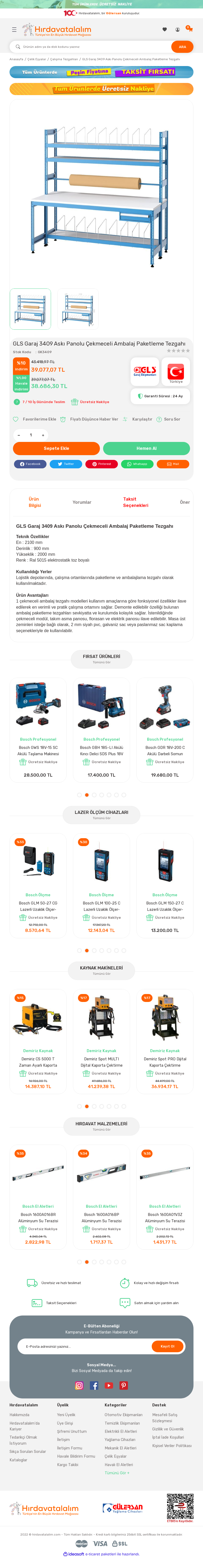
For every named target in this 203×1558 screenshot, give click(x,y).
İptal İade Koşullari (168, 1437)
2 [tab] (87, 795)
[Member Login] (178, 29)
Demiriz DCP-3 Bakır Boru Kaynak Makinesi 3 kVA (38, 1062)
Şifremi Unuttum (72, 1431)
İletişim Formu (69, 1448)
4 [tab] (101, 795)
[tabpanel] (38, 730)
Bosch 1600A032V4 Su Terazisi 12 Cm (165, 1217)
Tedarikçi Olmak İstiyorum (23, 1440)
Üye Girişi (65, 1423)
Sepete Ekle (56, 448)
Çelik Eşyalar (116, 1456)
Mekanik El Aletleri (120, 1448)
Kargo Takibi (67, 1465)
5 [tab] (109, 795)
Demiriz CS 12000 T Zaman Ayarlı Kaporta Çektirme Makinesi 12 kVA (101, 1063)
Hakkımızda (19, 1415)
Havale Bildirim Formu (76, 1456)
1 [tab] (79, 795)
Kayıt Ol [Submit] (167, 1346)
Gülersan (113, 13)
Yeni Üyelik (66, 1415)
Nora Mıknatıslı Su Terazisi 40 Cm (38, 1217)
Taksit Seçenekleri (135, 502)
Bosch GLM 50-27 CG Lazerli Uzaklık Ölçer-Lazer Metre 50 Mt (165, 907)
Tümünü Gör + (117, 1473)
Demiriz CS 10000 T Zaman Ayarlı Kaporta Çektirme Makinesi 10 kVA (164, 1063)
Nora (38, 1206)
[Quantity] (30, 435)
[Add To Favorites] (34, 419)
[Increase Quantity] (42, 435)
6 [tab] (116, 795)
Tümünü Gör (101, 662)
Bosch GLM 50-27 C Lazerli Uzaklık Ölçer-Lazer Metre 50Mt (102, 907)
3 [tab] (94, 795)
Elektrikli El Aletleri (121, 1431)
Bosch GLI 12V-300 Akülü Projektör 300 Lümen (164, 750)
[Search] (101, 47)
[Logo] (56, 29)
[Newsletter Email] (101, 1346)
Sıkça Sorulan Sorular (28, 1451)
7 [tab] (124, 795)
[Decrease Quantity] (18, 435)
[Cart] (190, 29)
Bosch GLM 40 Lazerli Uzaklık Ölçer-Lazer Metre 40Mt (38, 907)
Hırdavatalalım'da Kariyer (25, 1426)
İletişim (63, 1440)
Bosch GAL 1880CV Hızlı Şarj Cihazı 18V (101, 750)
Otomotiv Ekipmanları (123, 1415)
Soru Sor (168, 419)
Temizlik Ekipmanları (122, 1423)
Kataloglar (18, 1460)
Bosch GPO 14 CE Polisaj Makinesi (38, 750)
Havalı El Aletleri (119, 1465)
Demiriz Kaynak (38, 1051)
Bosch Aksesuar (101, 739)
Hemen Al (146, 448)
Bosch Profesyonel (38, 739)
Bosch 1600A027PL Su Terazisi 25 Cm (101, 1217)
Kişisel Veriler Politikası (172, 1446)
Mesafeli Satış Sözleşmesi (164, 1418)
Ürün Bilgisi (35, 502)
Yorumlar (82, 502)
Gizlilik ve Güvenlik (168, 1429)
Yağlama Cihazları (120, 1440)
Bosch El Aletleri (101, 1206)
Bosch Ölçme (38, 895)
